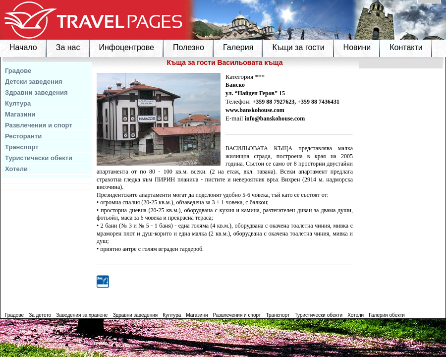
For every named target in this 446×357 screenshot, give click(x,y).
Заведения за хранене (82, 315)
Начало (23, 47)
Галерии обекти (387, 315)
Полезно (188, 47)
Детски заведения (33, 81)
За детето (40, 315)
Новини (357, 47)
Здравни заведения (36, 92)
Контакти (406, 47)
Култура (18, 103)
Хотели (16, 169)
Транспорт (22, 147)
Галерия (238, 47)
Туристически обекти (38, 158)
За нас (68, 47)
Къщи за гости (298, 47)
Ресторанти (23, 136)
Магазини (20, 114)
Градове (18, 70)
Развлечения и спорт (38, 125)
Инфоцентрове (126, 47)
